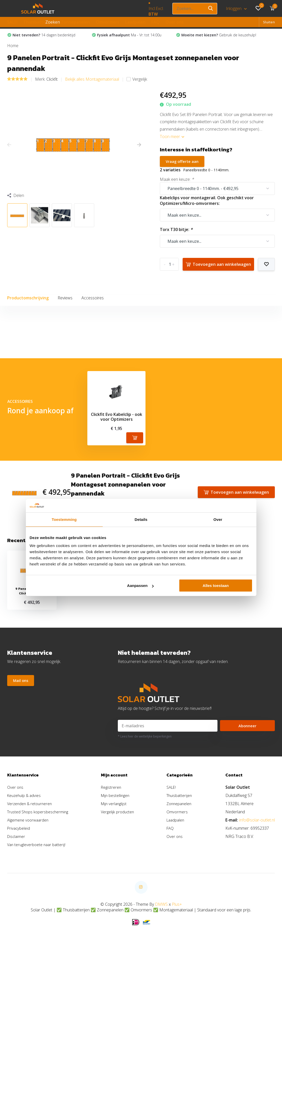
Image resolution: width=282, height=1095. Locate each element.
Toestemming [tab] (64, 519)
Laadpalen (135, 22)
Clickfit (52, 87)
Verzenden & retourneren (30, 912)
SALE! (12, 22)
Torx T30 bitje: (176, 238)
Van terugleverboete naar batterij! (37, 953)
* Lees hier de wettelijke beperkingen (145, 845)
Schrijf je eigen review (243, 393)
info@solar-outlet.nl (257, 929)
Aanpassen (140, 585)
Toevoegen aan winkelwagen (218, 273)
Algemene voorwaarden (29, 929)
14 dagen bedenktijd (47, 40)
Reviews (65, 307)
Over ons (174, 22)
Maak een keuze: (177, 188)
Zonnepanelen (75, 22)
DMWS (161, 1013)
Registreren (112, 896)
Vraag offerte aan (183, 170)
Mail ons (21, 790)
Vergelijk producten (119, 920)
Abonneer (247, 834)
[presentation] (9, 153)
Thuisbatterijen (39, 22)
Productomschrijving (28, 307)
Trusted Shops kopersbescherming (39, 920)
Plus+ (177, 1013)
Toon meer (172, 145)
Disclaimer (16, 945)
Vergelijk (137, 87)
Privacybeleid (19, 937)
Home (12, 54)
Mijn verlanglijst (115, 912)
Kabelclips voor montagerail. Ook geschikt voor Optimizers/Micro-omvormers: (207, 209)
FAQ (155, 22)
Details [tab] (141, 519)
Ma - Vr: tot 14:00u (132, 40)
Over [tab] (217, 519)
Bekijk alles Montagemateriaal (92, 87)
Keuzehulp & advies (25, 904)
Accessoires (92, 307)
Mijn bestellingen (117, 904)
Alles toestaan (216, 585)
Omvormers (107, 22)
